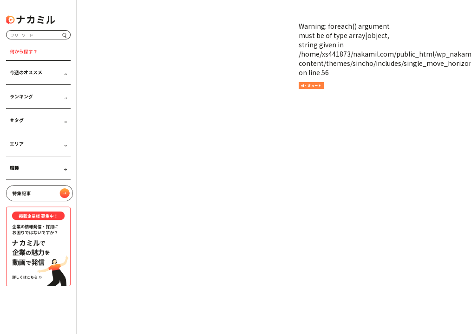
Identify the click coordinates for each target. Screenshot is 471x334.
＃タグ (38, 120)
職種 (38, 168)
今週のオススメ (38, 72)
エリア (38, 143)
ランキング (38, 96)
